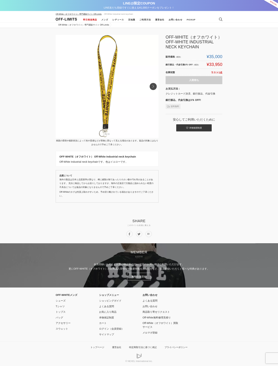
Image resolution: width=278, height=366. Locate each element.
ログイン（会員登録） (111, 328)
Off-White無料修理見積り (157, 317)
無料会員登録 (139, 276)
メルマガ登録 (150, 332)
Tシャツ (60, 306)
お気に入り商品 (107, 311)
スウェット (62, 328)
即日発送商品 (90, 20)
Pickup (191, 20)
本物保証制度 (106, 317)
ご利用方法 (145, 20)
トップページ (97, 347)
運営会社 (159, 20)
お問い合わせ (175, 20)
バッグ (59, 317)
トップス (61, 311)
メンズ (104, 20)
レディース (118, 20)
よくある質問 (106, 306)
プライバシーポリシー (176, 347)
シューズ (61, 300)
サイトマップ (106, 334)
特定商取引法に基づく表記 (143, 347)
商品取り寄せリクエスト (156, 311)
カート (103, 323)
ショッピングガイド (110, 300)
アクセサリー (63, 323)
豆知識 (131, 20)
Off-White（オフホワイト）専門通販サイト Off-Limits (79, 14)
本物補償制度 (194, 128)
